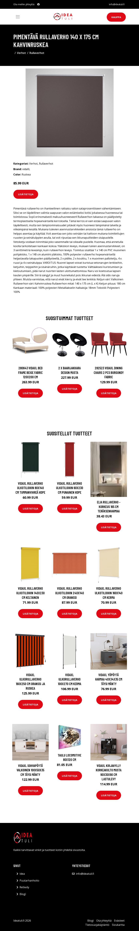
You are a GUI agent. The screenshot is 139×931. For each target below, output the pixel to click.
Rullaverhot (36, 53)
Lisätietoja (25, 194)
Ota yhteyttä (103, 920)
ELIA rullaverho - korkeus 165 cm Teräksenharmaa (108, 506)
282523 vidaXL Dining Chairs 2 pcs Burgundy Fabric (109, 372)
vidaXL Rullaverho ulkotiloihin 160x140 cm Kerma (109, 592)
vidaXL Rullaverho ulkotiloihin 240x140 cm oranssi (69, 592)
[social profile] (38, 4)
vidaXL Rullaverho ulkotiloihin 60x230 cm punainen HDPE (69, 487)
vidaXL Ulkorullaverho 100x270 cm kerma (69, 679)
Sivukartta (118, 925)
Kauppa (116, 17)
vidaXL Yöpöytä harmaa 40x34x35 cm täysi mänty (108, 679)
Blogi (23, 894)
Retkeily (24, 887)
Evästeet (119, 920)
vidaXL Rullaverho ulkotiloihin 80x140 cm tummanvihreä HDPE (30, 487)
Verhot (21, 53)
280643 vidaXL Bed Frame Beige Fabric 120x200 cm (30, 372)
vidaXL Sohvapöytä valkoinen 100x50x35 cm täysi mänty (30, 770)
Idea (22, 873)
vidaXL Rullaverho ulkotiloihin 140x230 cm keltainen (30, 592)
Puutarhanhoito (29, 880)
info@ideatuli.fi (116, 4)
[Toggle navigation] (17, 17)
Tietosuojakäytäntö (97, 925)
